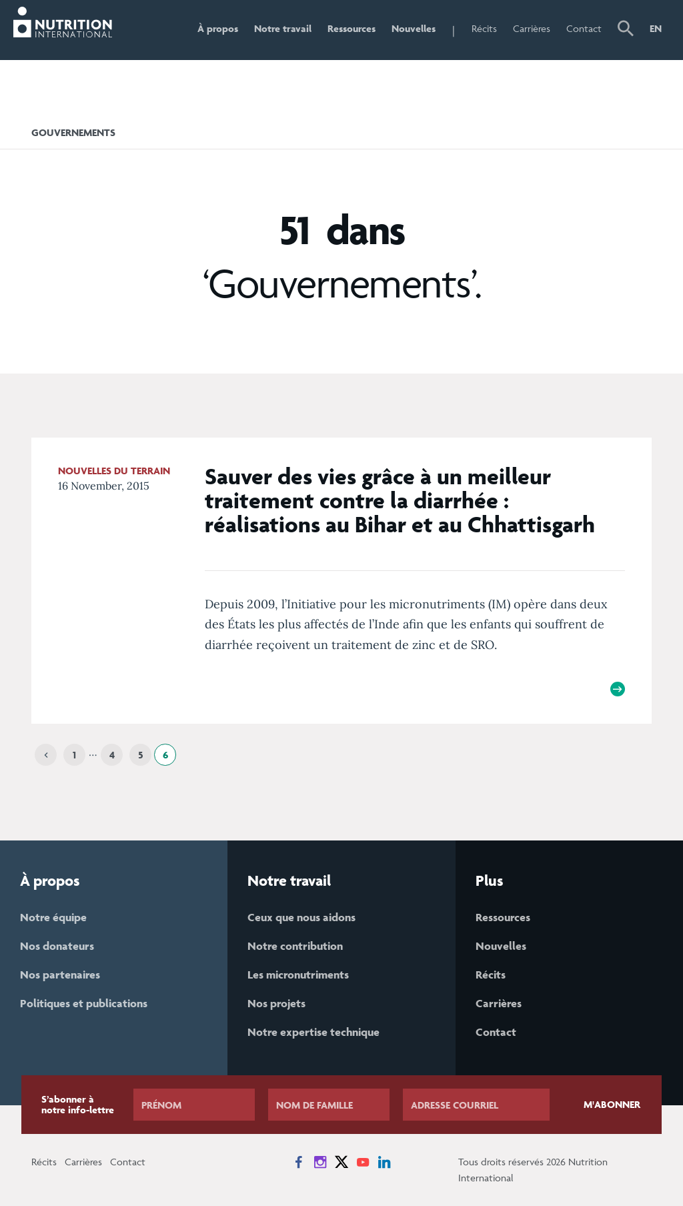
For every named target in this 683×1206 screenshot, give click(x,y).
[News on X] (341, 1162)
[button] (626, 30)
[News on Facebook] (299, 1162)
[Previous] (46, 755)
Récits (484, 28)
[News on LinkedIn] (384, 1162)
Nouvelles (414, 28)
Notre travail (282, 28)
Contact (584, 28)
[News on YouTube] (363, 1162)
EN (656, 28)
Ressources (351, 28)
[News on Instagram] (320, 1162)
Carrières (531, 28)
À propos (217, 28)
